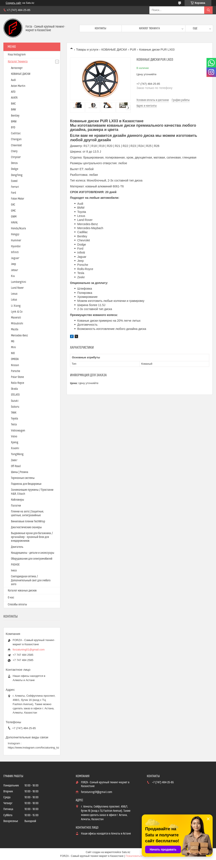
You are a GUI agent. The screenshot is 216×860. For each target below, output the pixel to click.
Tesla (14, 424)
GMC (13, 210)
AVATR (14, 97)
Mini (13, 347)
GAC (13, 204)
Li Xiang (16, 306)
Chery (14, 151)
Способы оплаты (17, 604)
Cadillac (16, 133)
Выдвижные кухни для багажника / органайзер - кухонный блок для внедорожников (32, 537)
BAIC (13, 103)
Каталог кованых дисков (22, 590)
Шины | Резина (19, 472)
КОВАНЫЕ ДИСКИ (114, 49)
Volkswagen (18, 430)
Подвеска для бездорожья (26, 484)
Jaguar (15, 258)
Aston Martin (18, 86)
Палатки (16, 505)
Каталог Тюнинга (18, 61)
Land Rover (17, 288)
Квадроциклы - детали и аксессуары (32, 553)
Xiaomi (15, 448)
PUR (133, 49)
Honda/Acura (18, 228)
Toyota (14, 418)
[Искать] (208, 10)
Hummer (16, 240)
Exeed (14, 181)
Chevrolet (16, 145)
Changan (16, 139)
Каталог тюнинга (149, 28)
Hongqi (15, 234)
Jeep (13, 264)
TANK (13, 412)
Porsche (15, 371)
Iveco (14, 570)
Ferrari (15, 187)
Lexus (14, 294)
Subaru (15, 406)
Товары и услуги (87, 49)
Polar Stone (17, 377)
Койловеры (17, 499)
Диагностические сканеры (26, 527)
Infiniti (15, 252)
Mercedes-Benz (19, 335)
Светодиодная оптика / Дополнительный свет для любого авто (30, 580)
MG (12, 341)
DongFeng (17, 175)
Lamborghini (18, 282)
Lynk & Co (16, 311)
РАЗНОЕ (15, 564)
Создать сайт (13, 2)
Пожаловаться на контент (141, 856)
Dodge (14, 169)
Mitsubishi (17, 323)
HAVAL (14, 222)
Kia (13, 276)
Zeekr (14, 460)
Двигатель (17, 547)
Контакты (100, 28)
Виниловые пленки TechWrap (28, 521)
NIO (13, 353)
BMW (13, 121)
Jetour (14, 270)
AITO (13, 92)
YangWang (17, 454)
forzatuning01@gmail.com (29, 649)
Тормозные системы (23, 478)
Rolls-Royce (17, 383)
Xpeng (14, 442)
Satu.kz (126, 852)
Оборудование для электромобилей (31, 558)
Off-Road (16, 466)
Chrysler (16, 157)
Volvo (14, 436)
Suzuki (15, 401)
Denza (14, 163)
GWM (13, 216)
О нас (11, 597)
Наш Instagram (17, 54)
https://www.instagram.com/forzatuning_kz (33, 747)
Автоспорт (17, 68)
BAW (13, 109)
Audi (13, 80)
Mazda (14, 329)
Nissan (15, 365)
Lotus (14, 299)
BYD (13, 127)
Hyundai (16, 246)
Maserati (16, 317)
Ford (13, 193)
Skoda (14, 389)
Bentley (15, 115)
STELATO (15, 394)
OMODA (15, 359)
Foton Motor (17, 198)
